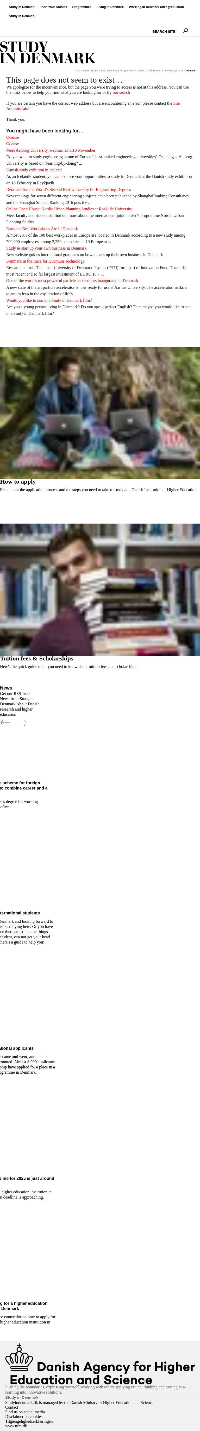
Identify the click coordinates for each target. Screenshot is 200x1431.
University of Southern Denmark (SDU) (160, 70)
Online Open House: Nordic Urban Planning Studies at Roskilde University (69, 209)
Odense (12, 137)
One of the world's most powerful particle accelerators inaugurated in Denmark (72, 280)
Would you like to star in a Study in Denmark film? (49, 300)
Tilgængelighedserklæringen (29, 1421)
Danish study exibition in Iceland (33, 170)
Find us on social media (25, 1412)
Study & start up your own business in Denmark (46, 248)
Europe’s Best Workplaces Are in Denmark (42, 228)
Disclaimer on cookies (23, 1416)
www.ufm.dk (16, 1426)
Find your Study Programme (117, 70)
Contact (11, 1407)
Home (94, 70)
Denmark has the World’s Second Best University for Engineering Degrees (68, 189)
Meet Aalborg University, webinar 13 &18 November (50, 150)
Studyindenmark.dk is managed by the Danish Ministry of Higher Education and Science (79, 1402)
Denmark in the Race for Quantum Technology (45, 261)
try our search (118, 92)
